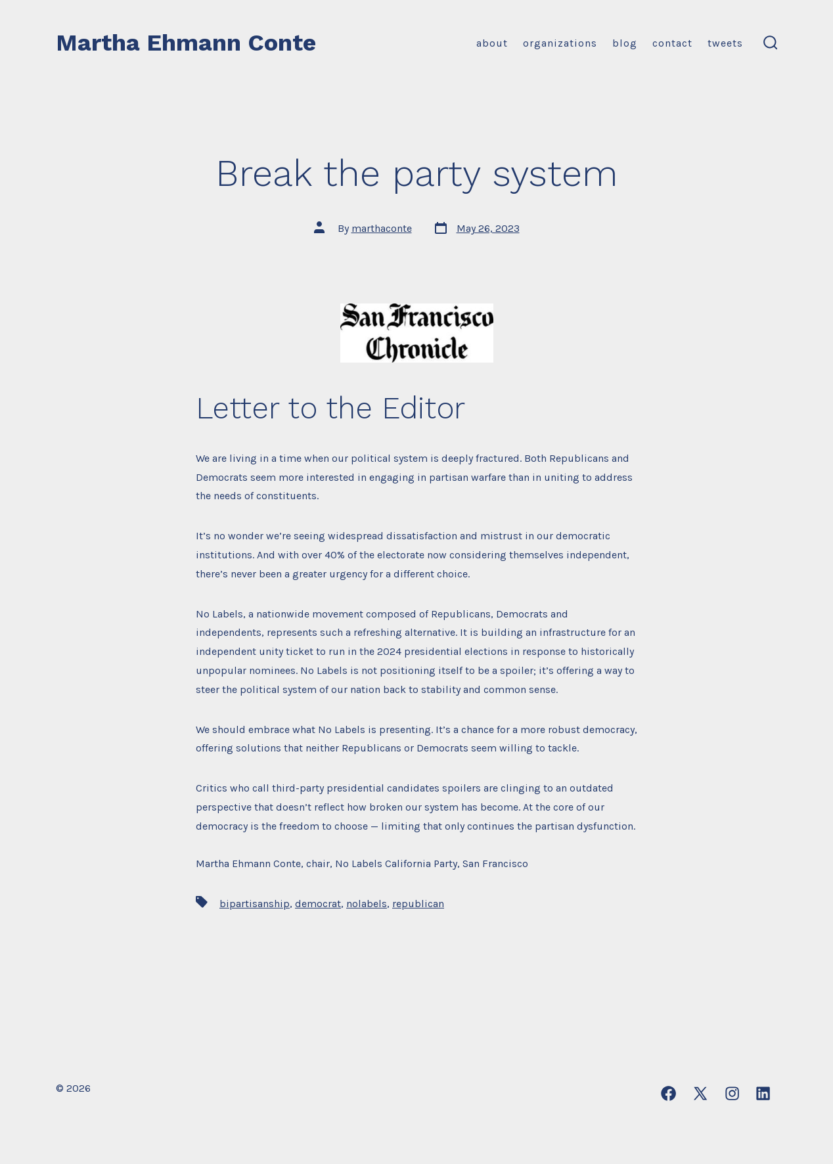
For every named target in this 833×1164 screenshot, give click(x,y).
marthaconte (381, 228)
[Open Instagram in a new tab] (732, 1093)
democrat (318, 903)
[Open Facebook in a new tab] (668, 1093)
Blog (624, 43)
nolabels (366, 903)
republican (418, 903)
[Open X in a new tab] (700, 1093)
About (492, 43)
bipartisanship (254, 903)
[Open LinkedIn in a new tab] (763, 1093)
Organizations (560, 43)
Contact (672, 43)
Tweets (725, 43)
